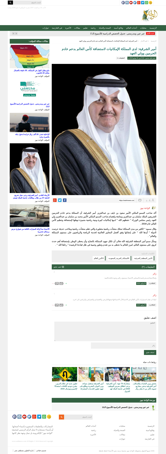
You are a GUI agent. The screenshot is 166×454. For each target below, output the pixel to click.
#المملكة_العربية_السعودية (119, 258)
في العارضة (57, 28)
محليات (143, 28)
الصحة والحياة (105, 28)
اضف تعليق (57, 267)
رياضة (93, 28)
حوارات (45, 28)
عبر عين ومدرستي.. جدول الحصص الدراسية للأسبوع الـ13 (117, 33)
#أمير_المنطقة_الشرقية (143, 258)
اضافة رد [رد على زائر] (152, 283)
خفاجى (38, 451)
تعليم (85, 28)
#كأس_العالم (99, 258)
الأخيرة (68, 28)
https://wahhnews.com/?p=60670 (126, 200)
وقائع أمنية (118, 28)
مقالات (77, 28)
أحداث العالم (131, 28)
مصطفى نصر (19, 451)
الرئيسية (153, 28)
